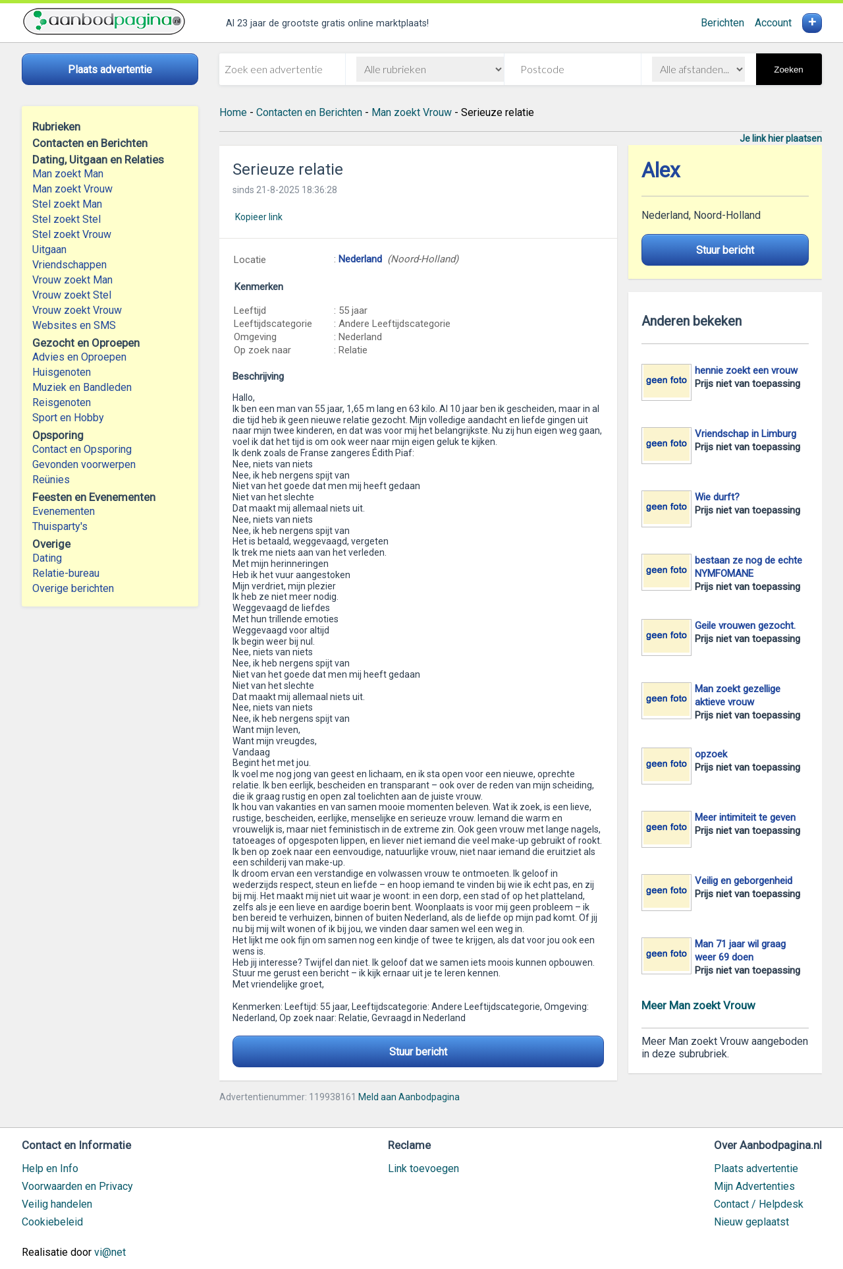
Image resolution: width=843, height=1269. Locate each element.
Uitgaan (49, 249)
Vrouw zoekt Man (72, 280)
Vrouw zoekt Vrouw (77, 310)
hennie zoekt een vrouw (746, 370)
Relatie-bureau (65, 573)
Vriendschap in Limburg (745, 434)
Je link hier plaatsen (781, 138)
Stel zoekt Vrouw (71, 234)
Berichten (722, 22)
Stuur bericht (418, 1052)
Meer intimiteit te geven (745, 817)
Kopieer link (259, 217)
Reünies (51, 479)
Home (233, 112)
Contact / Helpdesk (758, 1204)
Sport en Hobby (68, 417)
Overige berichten (73, 588)
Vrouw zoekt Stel (71, 295)
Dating (47, 558)
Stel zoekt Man (67, 204)
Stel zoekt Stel (66, 219)
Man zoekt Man (67, 173)
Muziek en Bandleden (82, 387)
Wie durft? (717, 497)
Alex (660, 170)
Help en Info (50, 1168)
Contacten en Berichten (309, 112)
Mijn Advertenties (754, 1186)
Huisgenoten (61, 372)
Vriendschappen (69, 264)
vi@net (110, 1252)
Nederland (360, 259)
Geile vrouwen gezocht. (745, 626)
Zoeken (788, 69)
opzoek (711, 754)
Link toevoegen (423, 1168)
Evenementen (63, 511)
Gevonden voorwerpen (84, 464)
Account (773, 22)
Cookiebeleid (52, 1222)
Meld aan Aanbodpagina (409, 1097)
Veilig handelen (57, 1204)
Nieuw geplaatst (751, 1222)
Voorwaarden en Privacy (77, 1186)
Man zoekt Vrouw (72, 189)
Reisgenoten (61, 402)
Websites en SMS (74, 325)
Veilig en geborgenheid (743, 881)
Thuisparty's (60, 526)
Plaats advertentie (756, 1168)
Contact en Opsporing (82, 449)
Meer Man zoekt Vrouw (698, 1005)
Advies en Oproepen (79, 357)
